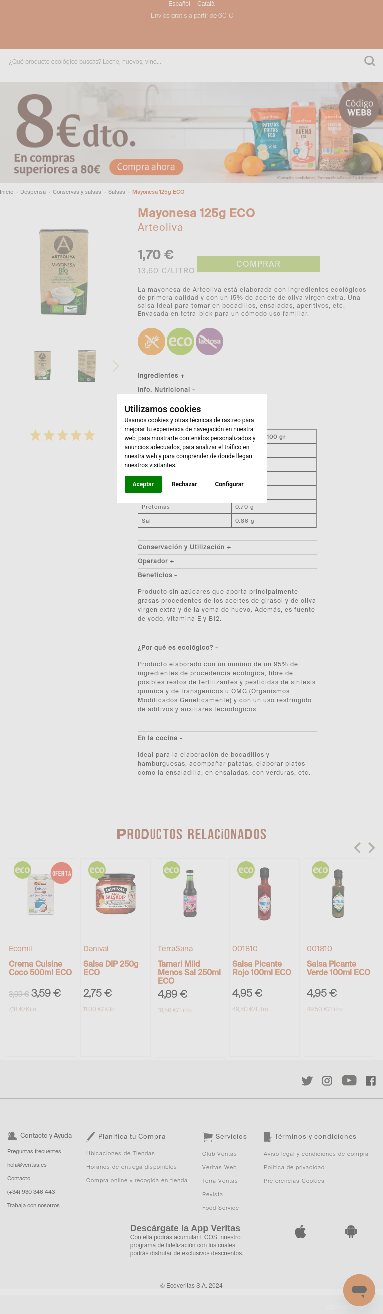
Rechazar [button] (184, 484)
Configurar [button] (229, 484)
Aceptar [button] (143, 484)
